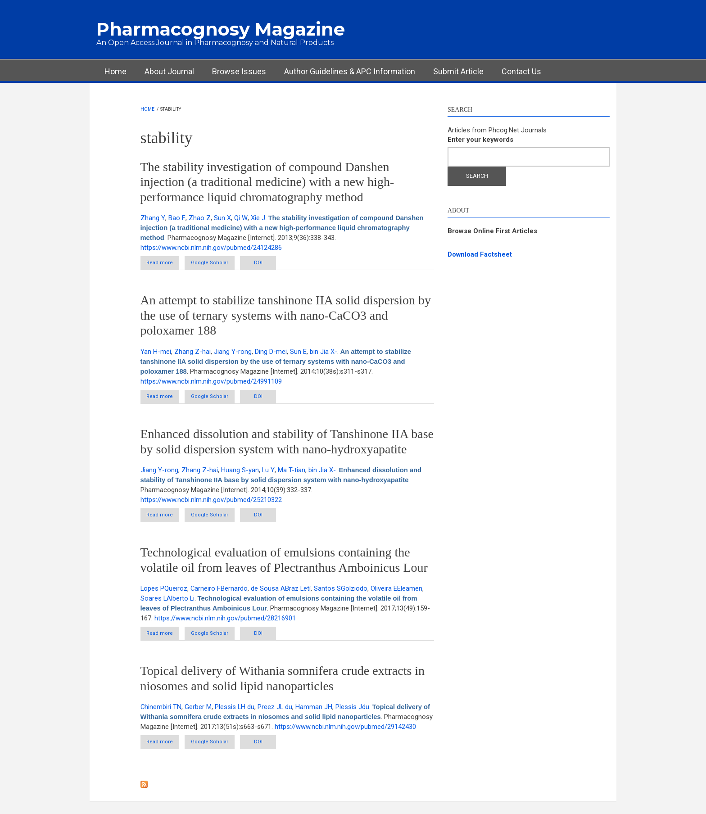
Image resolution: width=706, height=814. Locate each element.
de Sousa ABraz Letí (282, 589)
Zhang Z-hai (192, 352)
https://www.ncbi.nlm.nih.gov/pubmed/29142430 (211, 738)
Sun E (298, 352)
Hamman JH (315, 708)
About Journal (169, 71)
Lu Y (268, 471)
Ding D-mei (271, 352)
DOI (273, 263)
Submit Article (458, 71)
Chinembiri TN (161, 708)
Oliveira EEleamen (398, 589)
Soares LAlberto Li (167, 599)
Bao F (175, 218)
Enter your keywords (480, 140)
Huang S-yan (240, 471)
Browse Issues (239, 71)
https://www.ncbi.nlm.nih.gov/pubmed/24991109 (211, 381)
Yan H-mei (155, 352)
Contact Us (521, 71)
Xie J (256, 218)
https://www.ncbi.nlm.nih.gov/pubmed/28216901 (225, 619)
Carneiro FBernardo (220, 589)
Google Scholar (218, 263)
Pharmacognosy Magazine (220, 29)
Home (115, 71)
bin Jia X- (323, 352)
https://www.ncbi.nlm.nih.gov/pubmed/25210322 (211, 500)
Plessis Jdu (354, 708)
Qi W (238, 218)
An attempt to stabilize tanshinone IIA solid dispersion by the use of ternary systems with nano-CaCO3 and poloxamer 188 (285, 316)
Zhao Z (198, 218)
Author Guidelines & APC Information (349, 71)
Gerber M (198, 708)
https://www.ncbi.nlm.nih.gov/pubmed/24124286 (211, 248)
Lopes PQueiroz (164, 589)
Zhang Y (152, 218)
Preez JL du (276, 708)
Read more (169, 265)
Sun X (220, 218)
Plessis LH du (235, 708)
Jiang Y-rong (233, 352)
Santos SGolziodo (342, 589)
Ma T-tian (291, 471)
